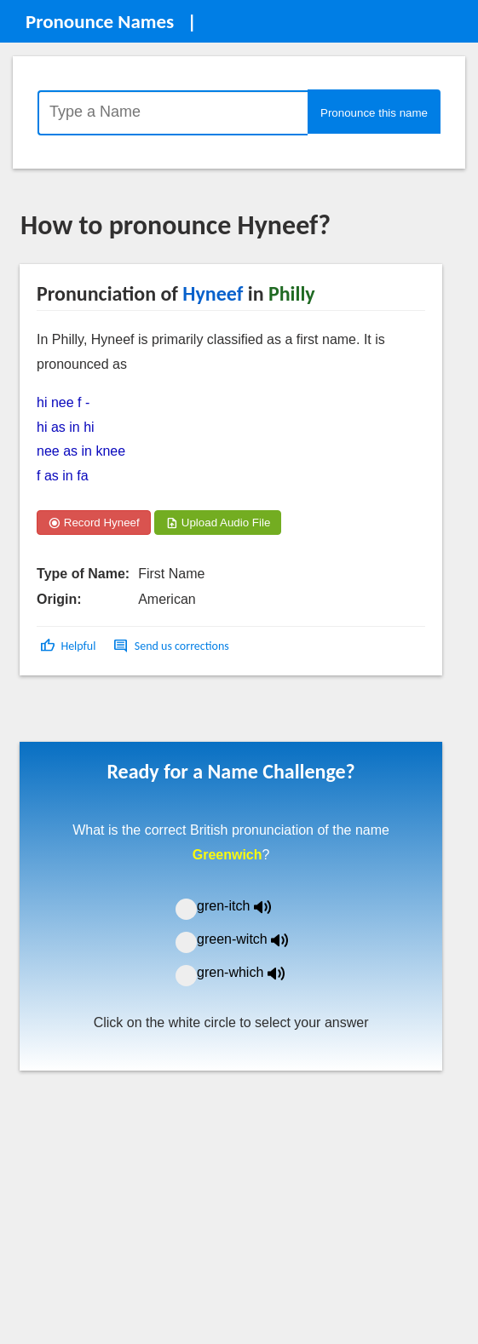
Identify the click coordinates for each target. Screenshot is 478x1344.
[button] (69, 646)
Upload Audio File (217, 522)
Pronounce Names (100, 21)
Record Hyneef (94, 522)
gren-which (251, 972)
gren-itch (246, 906)
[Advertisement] (156, 714)
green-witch (253, 939)
